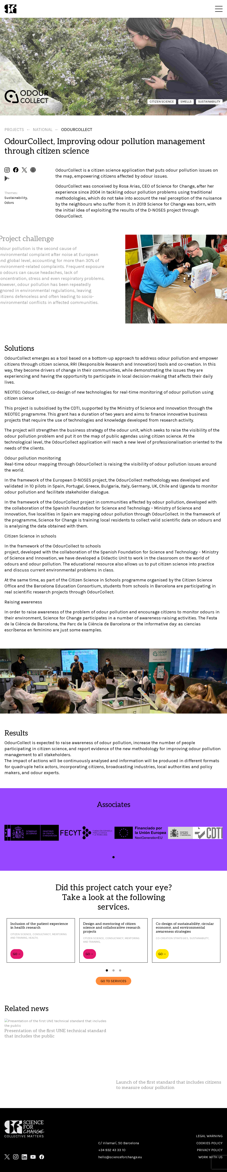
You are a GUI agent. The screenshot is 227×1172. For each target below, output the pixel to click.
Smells (186, 101)
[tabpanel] (31, 832)
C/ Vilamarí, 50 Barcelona (118, 1143)
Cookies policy (209, 1143)
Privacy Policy (210, 1150)
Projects (14, 129)
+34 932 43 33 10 (111, 1150)
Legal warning (209, 1136)
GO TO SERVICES (113, 981)
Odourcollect (76, 129)
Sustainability (209, 101)
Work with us (210, 1157)
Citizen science (162, 101)
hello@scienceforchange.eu (120, 1157)
